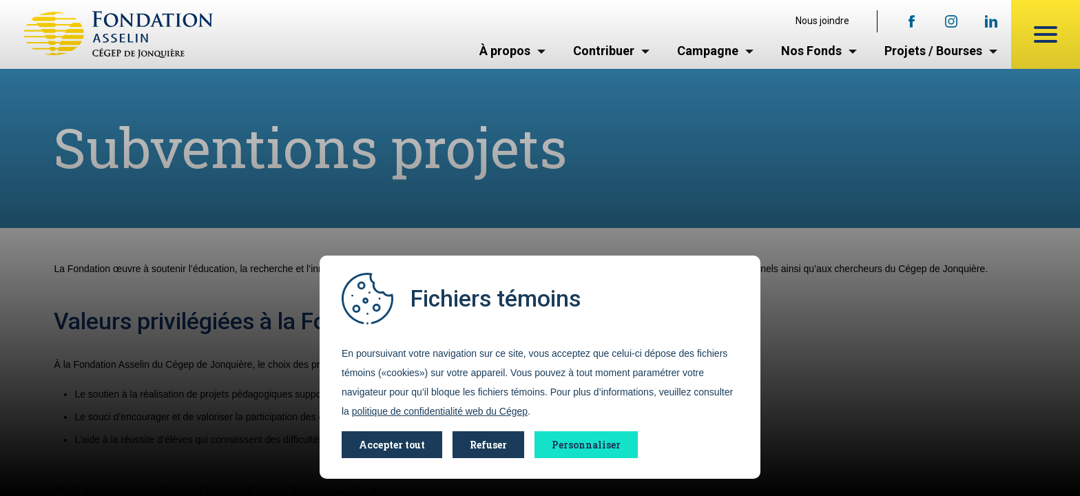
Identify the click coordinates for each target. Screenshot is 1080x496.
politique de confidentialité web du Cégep (440, 411)
